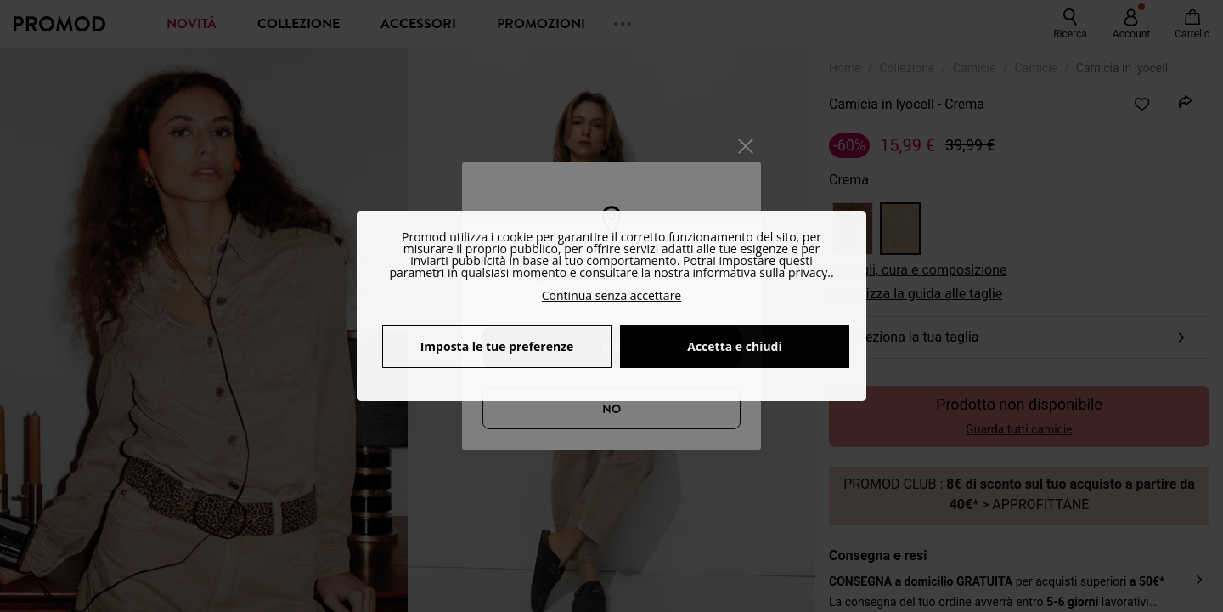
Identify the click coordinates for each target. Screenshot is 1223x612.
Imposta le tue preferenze (497, 346)
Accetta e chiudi (734, 346)
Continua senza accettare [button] (611, 295)
